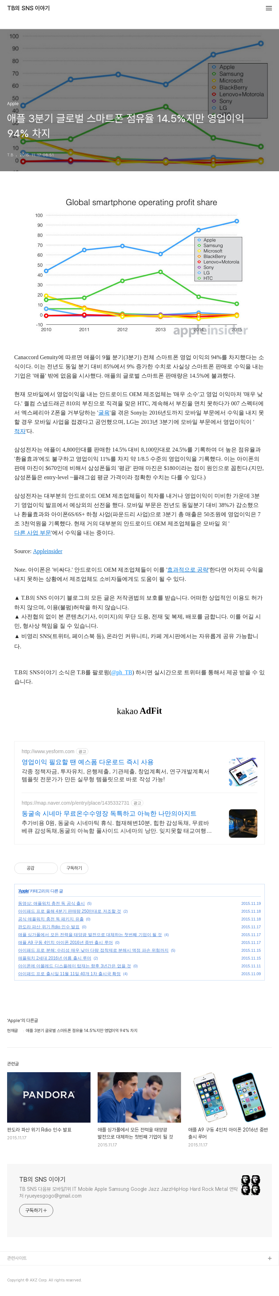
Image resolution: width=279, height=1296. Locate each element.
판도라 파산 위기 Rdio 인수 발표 (49, 926)
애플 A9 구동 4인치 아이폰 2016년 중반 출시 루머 (65, 942)
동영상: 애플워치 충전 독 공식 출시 (51, 903)
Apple (23, 891)
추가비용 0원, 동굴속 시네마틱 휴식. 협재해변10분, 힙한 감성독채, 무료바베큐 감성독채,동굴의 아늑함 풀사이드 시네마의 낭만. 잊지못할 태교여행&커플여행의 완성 (116, 827)
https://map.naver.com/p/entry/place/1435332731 (76, 803)
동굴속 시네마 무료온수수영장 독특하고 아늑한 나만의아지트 (109, 813)
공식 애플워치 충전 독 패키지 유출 (51, 919)
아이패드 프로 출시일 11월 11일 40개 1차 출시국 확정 (69, 973)
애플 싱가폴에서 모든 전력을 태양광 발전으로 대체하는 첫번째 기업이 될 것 (90, 934)
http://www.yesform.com (48, 751)
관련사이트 (17, 1258)
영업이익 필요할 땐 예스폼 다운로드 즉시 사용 (88, 762)
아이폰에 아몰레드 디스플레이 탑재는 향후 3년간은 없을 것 (74, 965)
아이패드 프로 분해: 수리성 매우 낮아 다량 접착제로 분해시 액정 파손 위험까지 (93, 950)
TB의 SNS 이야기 (28, 8)
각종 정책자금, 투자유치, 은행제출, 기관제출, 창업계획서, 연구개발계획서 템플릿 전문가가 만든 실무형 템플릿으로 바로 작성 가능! (115, 775)
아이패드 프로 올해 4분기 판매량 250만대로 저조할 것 (69, 911)
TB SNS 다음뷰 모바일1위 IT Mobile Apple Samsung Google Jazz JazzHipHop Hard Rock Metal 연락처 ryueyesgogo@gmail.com (128, 1192)
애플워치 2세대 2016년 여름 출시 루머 (54, 958)
